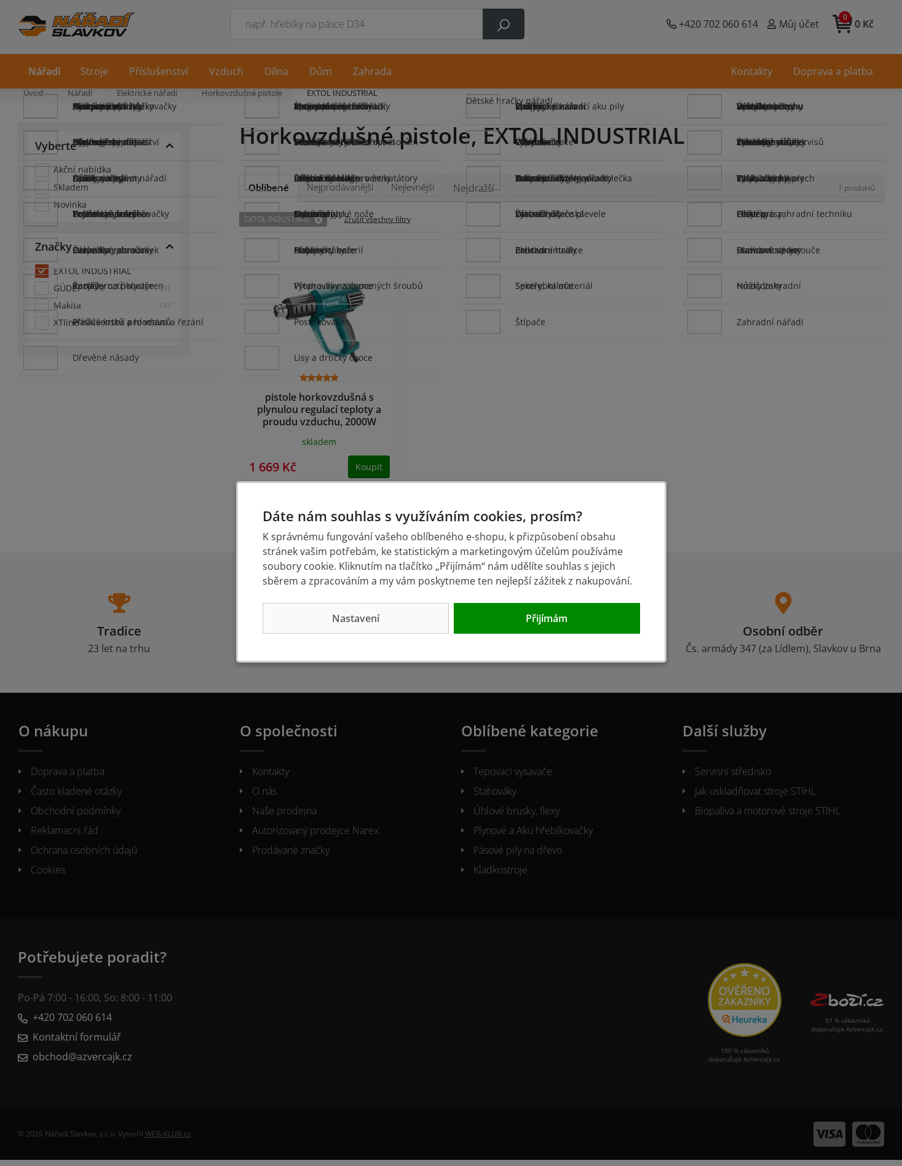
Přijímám (547, 618)
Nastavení (355, 618)
